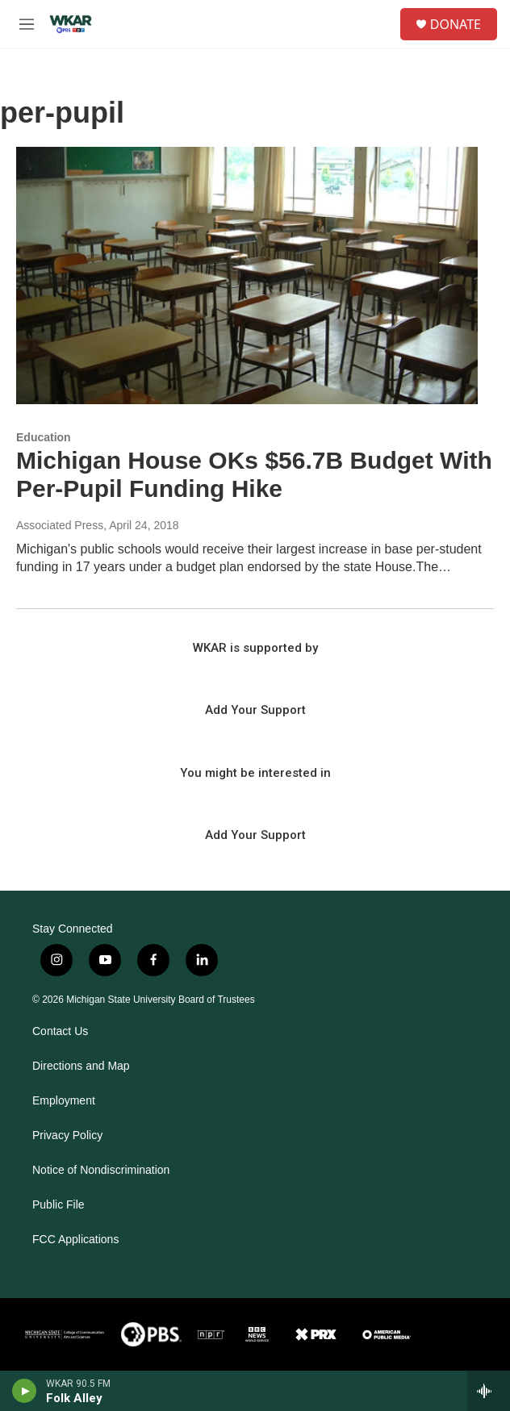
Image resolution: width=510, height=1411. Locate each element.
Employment (63, 1101)
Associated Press (59, 525)
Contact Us (60, 1031)
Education (43, 437)
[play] (25, 1391)
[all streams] (488, 1391)
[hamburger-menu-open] (27, 24)
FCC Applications (75, 1240)
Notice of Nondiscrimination (100, 1170)
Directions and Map (81, 1066)
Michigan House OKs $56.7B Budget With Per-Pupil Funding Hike (254, 474)
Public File (58, 1205)
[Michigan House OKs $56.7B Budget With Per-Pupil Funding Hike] (247, 275)
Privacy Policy (67, 1135)
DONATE (455, 24)
